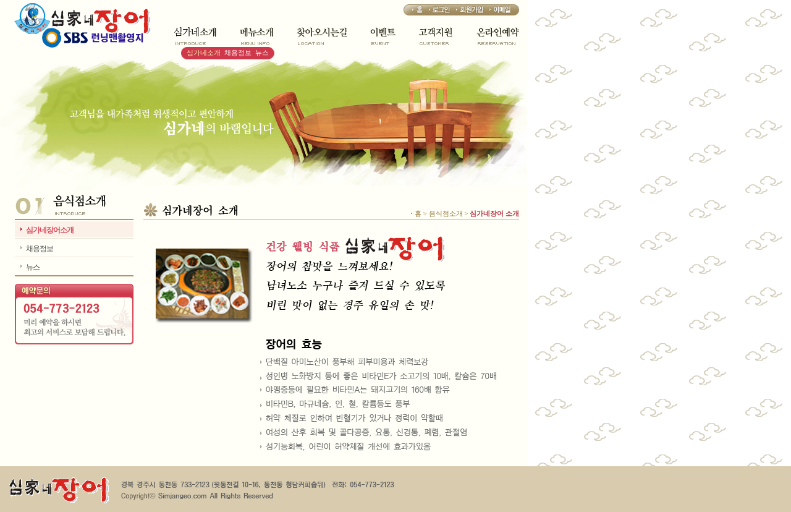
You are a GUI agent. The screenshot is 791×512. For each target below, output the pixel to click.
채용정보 (238, 52)
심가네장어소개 (50, 230)
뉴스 (262, 52)
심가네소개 (204, 52)
